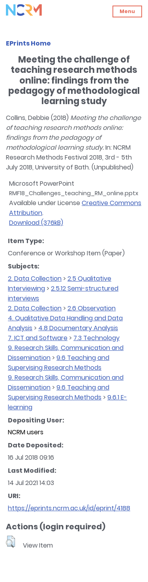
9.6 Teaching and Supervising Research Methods (58, 362)
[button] (10, 542)
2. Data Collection (35, 278)
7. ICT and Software (37, 337)
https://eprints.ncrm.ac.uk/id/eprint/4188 (69, 508)
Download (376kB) (36, 222)
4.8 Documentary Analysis (78, 328)
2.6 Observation (91, 308)
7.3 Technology (96, 337)
